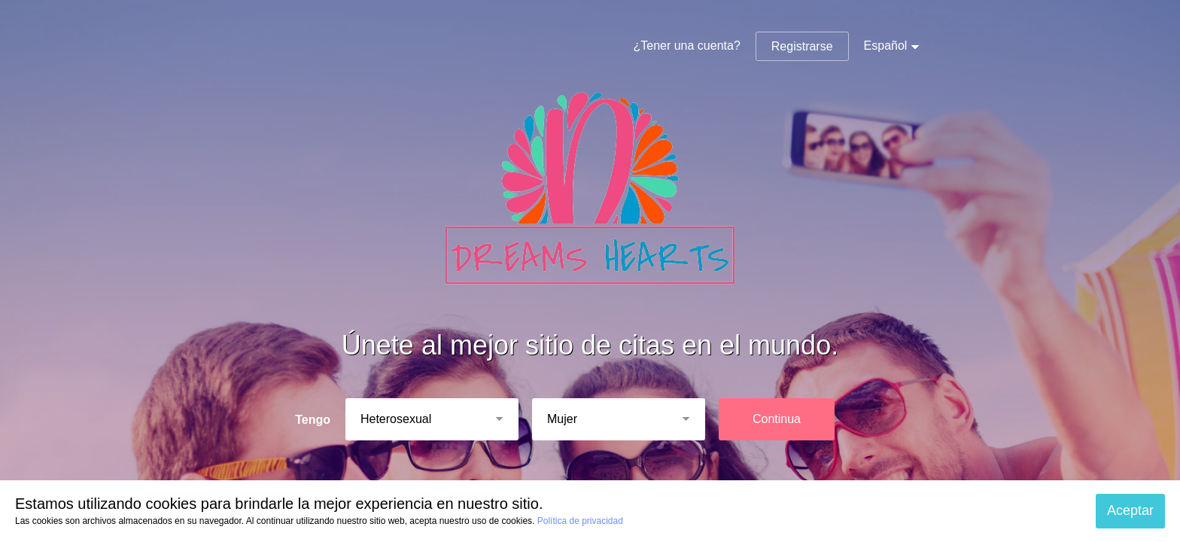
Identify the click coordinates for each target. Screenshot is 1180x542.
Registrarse (802, 46)
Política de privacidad (580, 521)
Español (886, 45)
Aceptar (1130, 510)
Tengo (312, 419)
